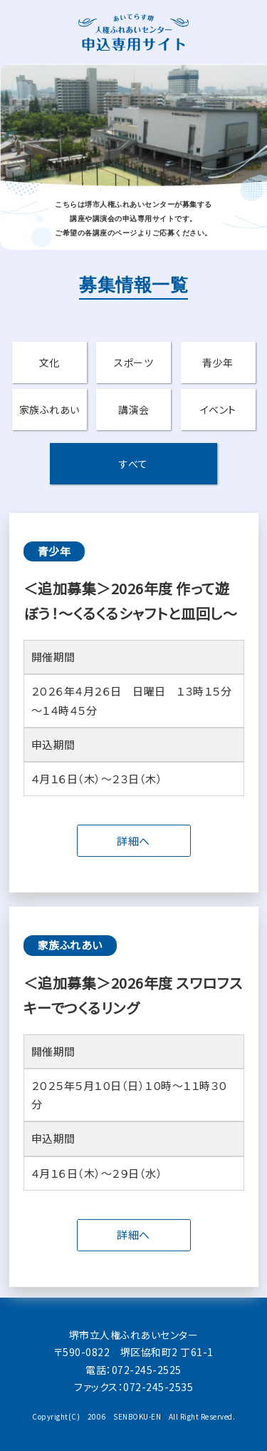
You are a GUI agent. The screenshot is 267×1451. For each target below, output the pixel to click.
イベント (218, 409)
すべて (133, 464)
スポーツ (133, 362)
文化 (49, 362)
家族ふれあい (49, 409)
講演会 (134, 409)
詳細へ (133, 840)
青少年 (218, 362)
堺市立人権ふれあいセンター (134, 1335)
